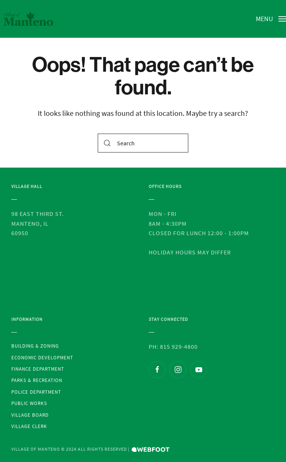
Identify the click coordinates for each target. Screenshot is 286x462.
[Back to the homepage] (28, 19)
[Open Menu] (271, 19)
